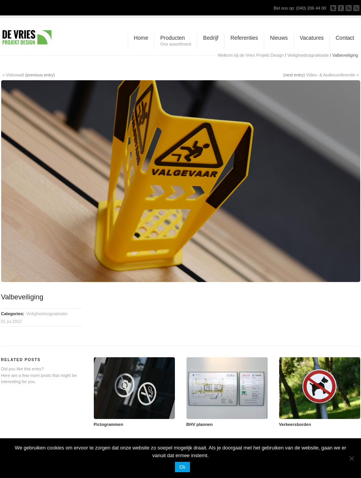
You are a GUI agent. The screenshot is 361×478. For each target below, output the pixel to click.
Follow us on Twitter (333, 8)
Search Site (356, 8)
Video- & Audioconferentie (330, 75)
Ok (182, 467)
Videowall (15, 75)
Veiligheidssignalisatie (308, 55)
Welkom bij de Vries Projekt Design (251, 55)
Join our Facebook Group (341, 8)
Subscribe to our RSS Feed (349, 8)
